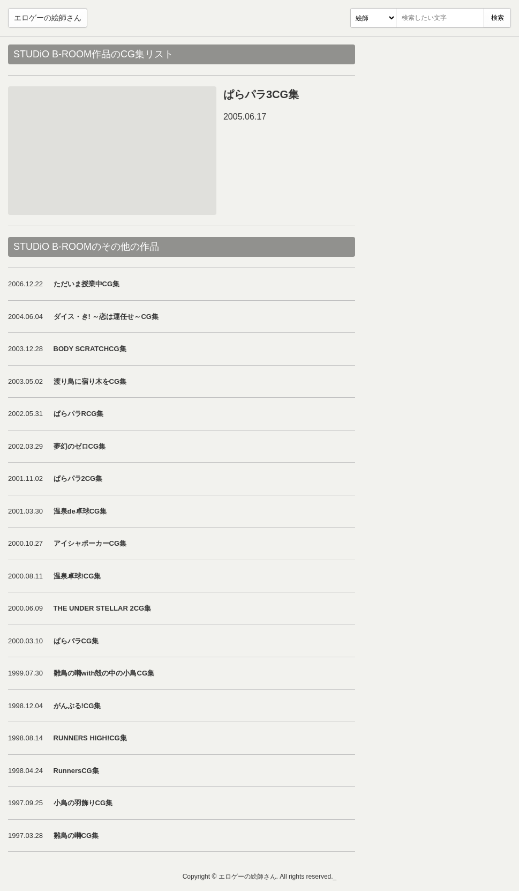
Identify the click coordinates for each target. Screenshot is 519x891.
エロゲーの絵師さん (47, 17)
